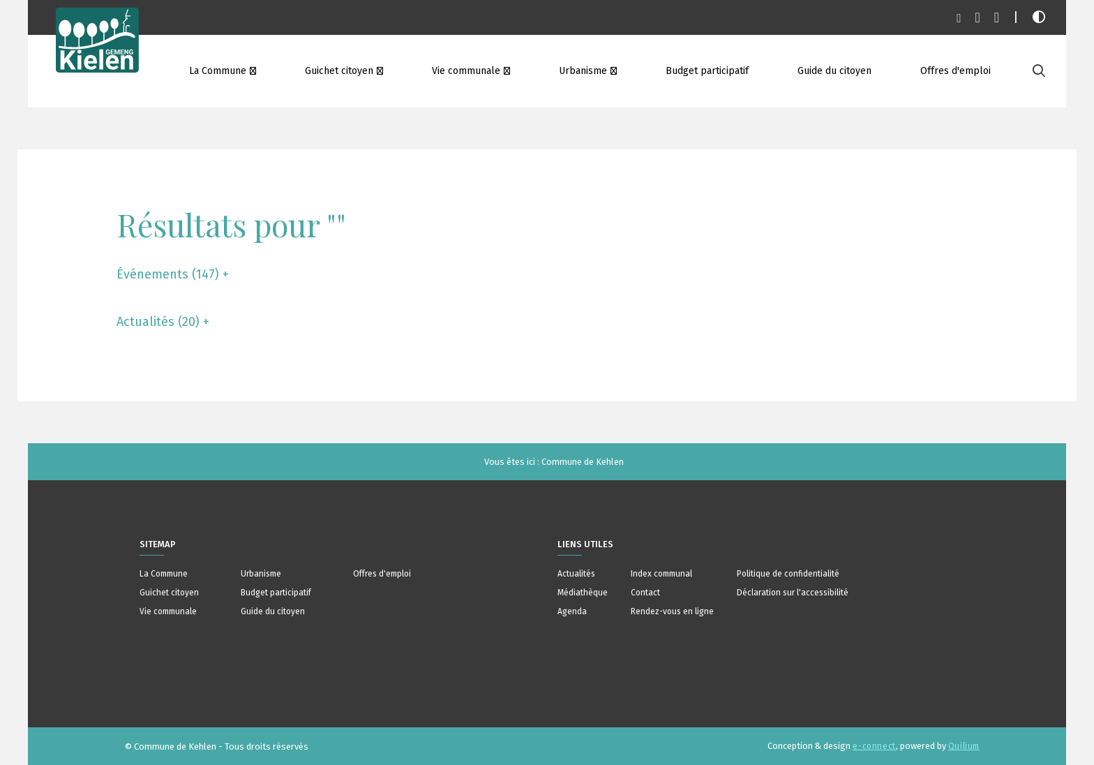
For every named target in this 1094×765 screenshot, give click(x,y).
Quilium (964, 746)
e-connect (874, 746)
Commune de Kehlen (582, 461)
